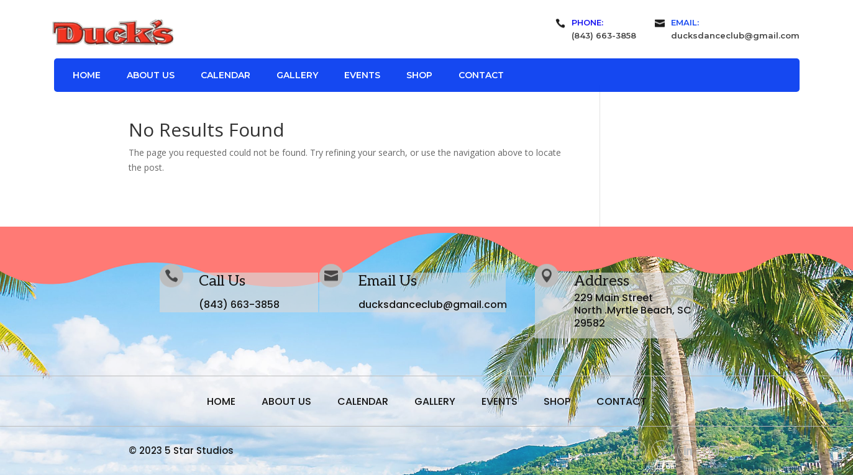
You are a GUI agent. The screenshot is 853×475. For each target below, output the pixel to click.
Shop (419, 76)
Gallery (297, 76)
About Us (151, 76)
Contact (481, 76)
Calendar (225, 76)
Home (87, 76)
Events (362, 76)
